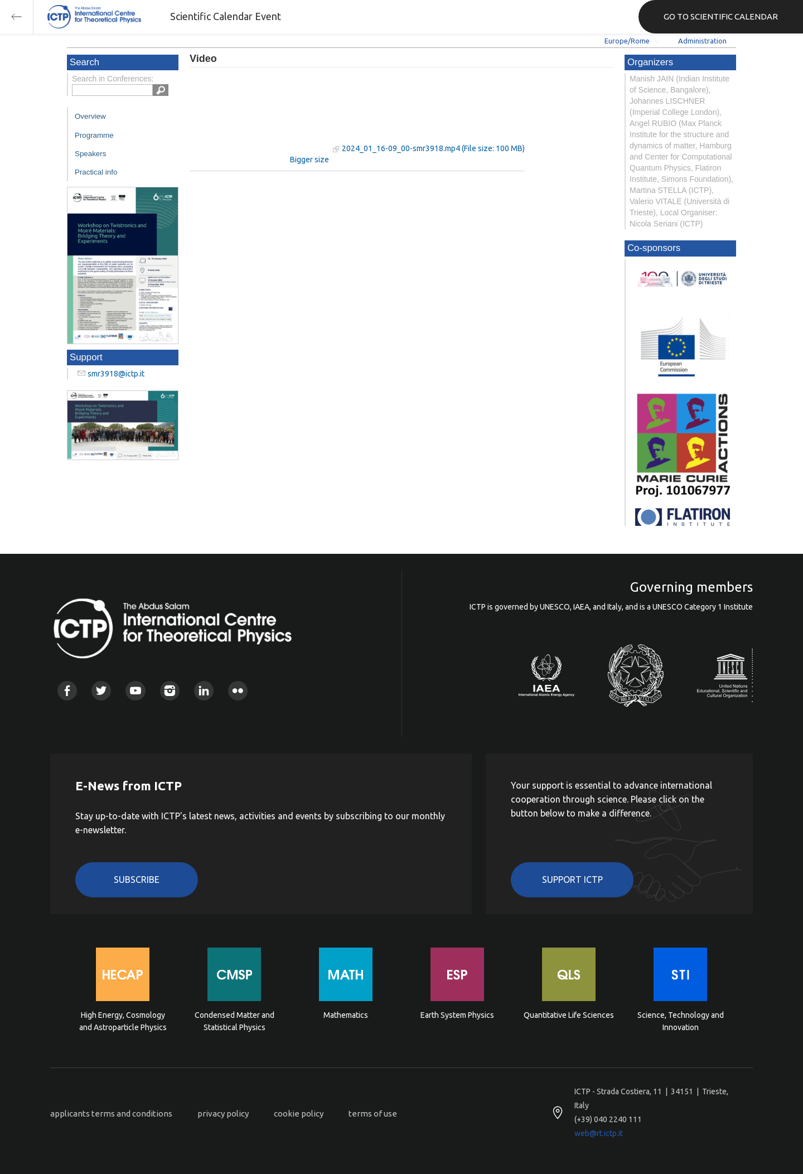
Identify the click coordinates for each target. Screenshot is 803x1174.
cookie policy (298, 1113)
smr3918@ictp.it (116, 373)
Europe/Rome (627, 41)
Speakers (90, 153)
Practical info (96, 172)
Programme (94, 135)
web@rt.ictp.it (598, 1133)
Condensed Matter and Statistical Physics (234, 1021)
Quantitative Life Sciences (569, 1015)
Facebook (67, 690)
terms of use (373, 1113)
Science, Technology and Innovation (680, 1021)
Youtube (135, 690)
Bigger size (309, 159)
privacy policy (223, 1113)
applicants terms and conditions (111, 1113)
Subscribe (136, 880)
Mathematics (345, 1015)
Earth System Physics (457, 1015)
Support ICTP (572, 880)
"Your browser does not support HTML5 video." (259, 116)
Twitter (101, 690)
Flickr (238, 690)
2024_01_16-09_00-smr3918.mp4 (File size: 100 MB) (433, 148)
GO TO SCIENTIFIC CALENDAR (721, 16)
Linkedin (204, 690)
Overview (90, 116)
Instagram (170, 690)
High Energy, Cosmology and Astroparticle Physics (123, 1021)
